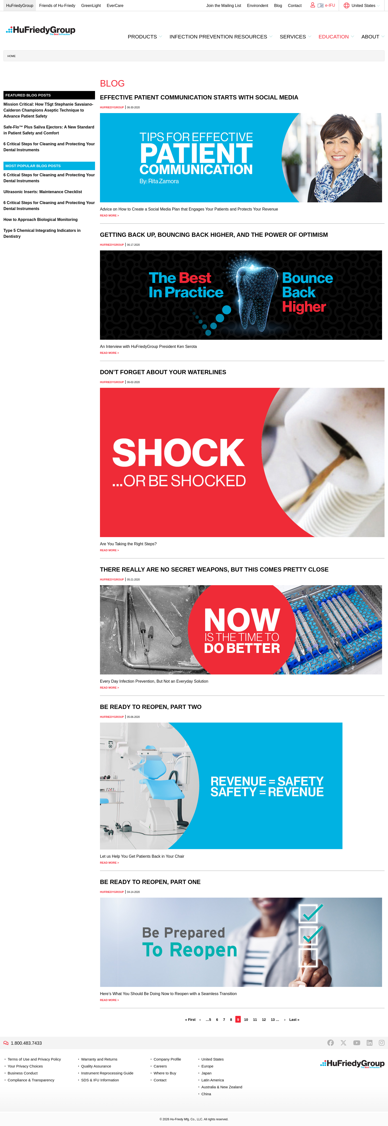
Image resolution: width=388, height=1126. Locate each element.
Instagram (382, 1043)
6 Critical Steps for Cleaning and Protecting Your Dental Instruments (49, 147)
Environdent (257, 5)
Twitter (343, 1043)
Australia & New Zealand (221, 1087)
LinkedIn (369, 1043)
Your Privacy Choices (25, 1066)
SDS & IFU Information (100, 1080)
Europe (207, 1066)
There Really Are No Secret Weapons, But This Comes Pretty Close (214, 569)
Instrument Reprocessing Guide (107, 1073)
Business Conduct (23, 1073)
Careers (160, 1066)
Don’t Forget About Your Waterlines (163, 372)
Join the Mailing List (223, 5)
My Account (311, 5)
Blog (278, 5)
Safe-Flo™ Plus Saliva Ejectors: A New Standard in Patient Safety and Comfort (48, 130)
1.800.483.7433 (26, 1043)
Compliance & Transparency (31, 1080)
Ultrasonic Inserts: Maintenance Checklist (42, 192)
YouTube (356, 1043)
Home (11, 56)
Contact (295, 5)
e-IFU (330, 5)
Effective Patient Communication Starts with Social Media (199, 97)
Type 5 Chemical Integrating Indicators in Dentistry (42, 233)
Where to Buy (165, 1073)
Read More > (109, 215)
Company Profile (167, 1059)
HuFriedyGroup (19, 5)
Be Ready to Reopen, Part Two (151, 706)
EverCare (115, 5)
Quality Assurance (96, 1066)
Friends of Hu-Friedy (57, 5)
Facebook (330, 1043)
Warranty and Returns (99, 1059)
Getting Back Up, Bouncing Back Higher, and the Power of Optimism (214, 234)
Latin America (212, 1080)
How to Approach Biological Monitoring (40, 219)
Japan (206, 1073)
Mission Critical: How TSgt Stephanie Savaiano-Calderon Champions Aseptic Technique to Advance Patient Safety (48, 110)
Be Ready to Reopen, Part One (150, 882)
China (206, 1094)
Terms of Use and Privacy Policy (34, 1059)
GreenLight (91, 5)
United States (363, 5)
